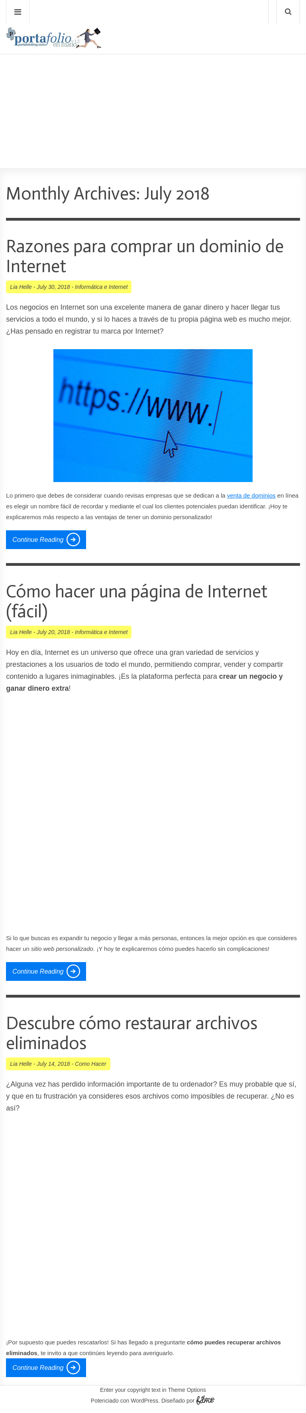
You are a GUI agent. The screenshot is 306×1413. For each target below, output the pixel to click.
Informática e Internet (101, 287)
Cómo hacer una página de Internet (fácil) (136, 601)
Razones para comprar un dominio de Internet (145, 256)
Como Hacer (90, 1064)
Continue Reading (37, 539)
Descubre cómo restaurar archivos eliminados (131, 1033)
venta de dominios (251, 495)
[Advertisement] (153, 88)
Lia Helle (20, 287)
